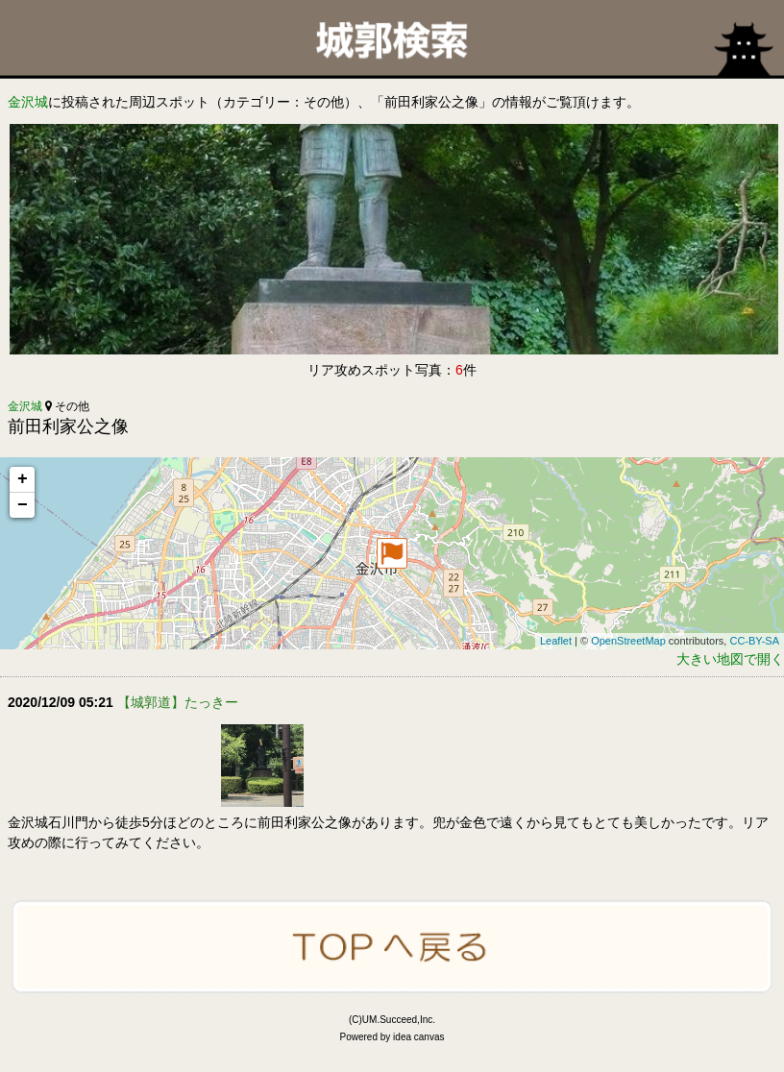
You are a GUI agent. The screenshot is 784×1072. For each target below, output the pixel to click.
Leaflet (556, 640)
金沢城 (28, 102)
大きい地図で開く (730, 659)
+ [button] (22, 479)
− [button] (22, 505)
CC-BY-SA (754, 640)
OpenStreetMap (628, 640)
